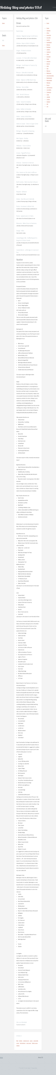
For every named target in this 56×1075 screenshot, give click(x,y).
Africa (48, 33)
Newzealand (49, 80)
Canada (48, 49)
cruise (17, 1043)
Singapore (49, 92)
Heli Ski (48, 63)
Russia (48, 85)
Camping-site (26, 1041)
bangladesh (49, 42)
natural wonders (50, 75)
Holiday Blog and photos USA (21, 7)
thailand (48, 101)
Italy (47, 68)
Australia (48, 37)
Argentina (49, 35)
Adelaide (48, 30)
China (48, 54)
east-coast (28, 1043)
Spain (48, 94)
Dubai (48, 59)
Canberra (49, 52)
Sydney (48, 99)
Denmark (48, 56)
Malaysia (48, 71)
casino (31, 1041)
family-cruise (35, 1043)
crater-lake (35, 1041)
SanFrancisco (49, 87)
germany (48, 61)
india (48, 66)
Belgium (48, 45)
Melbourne (49, 73)
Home (54, 7)
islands (17, 1045)
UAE (47, 104)
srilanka (48, 97)
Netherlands (49, 78)
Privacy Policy (34, 1068)
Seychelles (49, 90)
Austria (48, 40)
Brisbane (48, 47)
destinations (23, 1043)
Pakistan (48, 82)
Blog (17, 1041)
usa (47, 106)
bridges (20, 1041)
